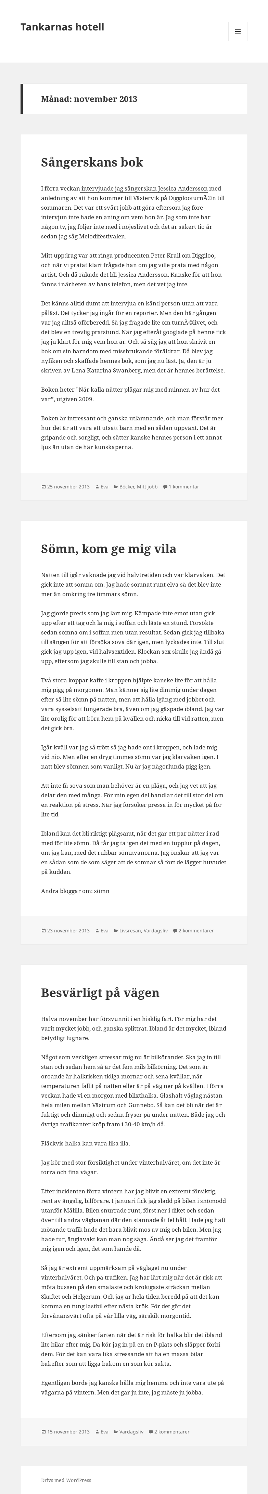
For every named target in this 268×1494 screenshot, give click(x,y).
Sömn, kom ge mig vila (109, 548)
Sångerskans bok (92, 162)
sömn (102, 891)
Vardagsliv (156, 930)
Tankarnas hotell (62, 26)
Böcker (126, 486)
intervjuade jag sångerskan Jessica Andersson (144, 188)
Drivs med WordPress (66, 1480)
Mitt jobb (147, 486)
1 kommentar (184, 486)
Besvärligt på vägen (100, 992)
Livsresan (130, 930)
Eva (105, 486)
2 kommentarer (196, 930)
